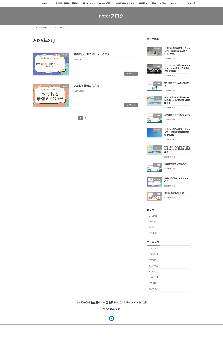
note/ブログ (157, 327)
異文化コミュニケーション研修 (84, 327)
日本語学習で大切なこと (175, 164)
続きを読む (131, 73)
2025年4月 (153, 265)
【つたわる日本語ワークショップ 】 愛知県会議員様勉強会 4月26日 (177, 132)
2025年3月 (153, 271)
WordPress (96, 339)
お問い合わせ (172, 327)
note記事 (153, 216)
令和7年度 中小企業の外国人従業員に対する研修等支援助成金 (177, 149)
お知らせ (153, 227)
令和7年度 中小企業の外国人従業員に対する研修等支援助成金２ (177, 100)
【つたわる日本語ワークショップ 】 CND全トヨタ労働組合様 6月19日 (177, 68)
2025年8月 (153, 248)
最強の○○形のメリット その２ (92, 54)
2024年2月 (153, 283)
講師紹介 (125, 327)
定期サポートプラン (109, 327)
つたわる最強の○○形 (86, 85)
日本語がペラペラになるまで (177, 115)
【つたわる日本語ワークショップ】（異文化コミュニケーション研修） (177, 51)
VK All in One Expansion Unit (130, 339)
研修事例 (153, 233)
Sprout (152, 221)
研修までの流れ (141, 327)
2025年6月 (153, 254)
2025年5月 (153, 260)
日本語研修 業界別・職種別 (56, 327)
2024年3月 (153, 277)
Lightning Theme (110, 339)
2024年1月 (153, 289)
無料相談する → (8, 345)
